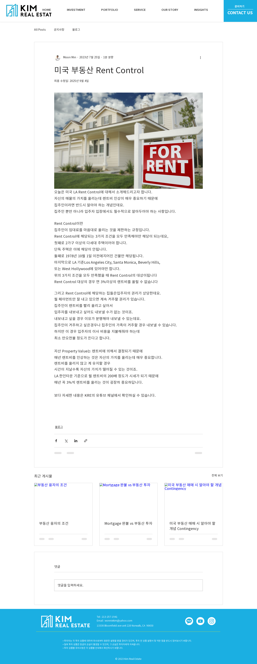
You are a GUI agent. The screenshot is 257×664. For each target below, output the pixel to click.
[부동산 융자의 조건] (63, 499)
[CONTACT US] (240, 13)
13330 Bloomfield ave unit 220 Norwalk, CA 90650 (125, 625)
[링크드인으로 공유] (76, 441)
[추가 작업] (200, 57)
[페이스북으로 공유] (56, 441)
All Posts (40, 29)
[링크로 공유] (86, 441)
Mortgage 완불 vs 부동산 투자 (128, 523)
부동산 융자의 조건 (53, 523)
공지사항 (59, 29)
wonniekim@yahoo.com (118, 620)
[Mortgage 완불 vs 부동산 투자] (129, 499)
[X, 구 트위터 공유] (66, 441)
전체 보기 (217, 475)
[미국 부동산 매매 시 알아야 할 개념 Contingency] (194, 499)
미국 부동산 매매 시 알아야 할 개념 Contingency (192, 526)
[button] (140, 10)
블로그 (76, 29)
